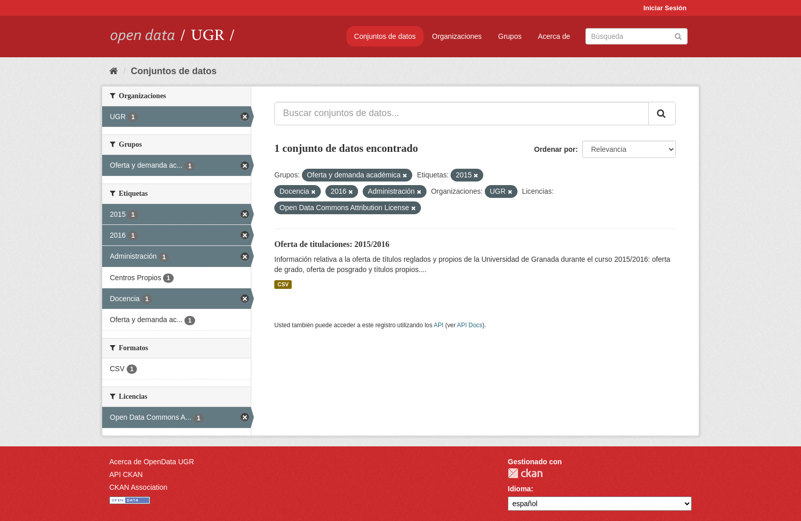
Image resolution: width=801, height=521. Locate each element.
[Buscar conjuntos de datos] (636, 36)
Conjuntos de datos (385, 36)
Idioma (519, 489)
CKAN (525, 473)
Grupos (510, 36)
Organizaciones (457, 36)
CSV (283, 284)
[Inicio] (113, 71)
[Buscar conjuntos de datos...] (461, 113)
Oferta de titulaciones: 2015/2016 (331, 244)
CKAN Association (138, 487)
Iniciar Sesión (665, 8)
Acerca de (554, 36)
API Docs (470, 325)
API (438, 325)
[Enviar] (678, 35)
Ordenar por (555, 149)
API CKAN (126, 474)
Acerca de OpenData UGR (151, 462)
